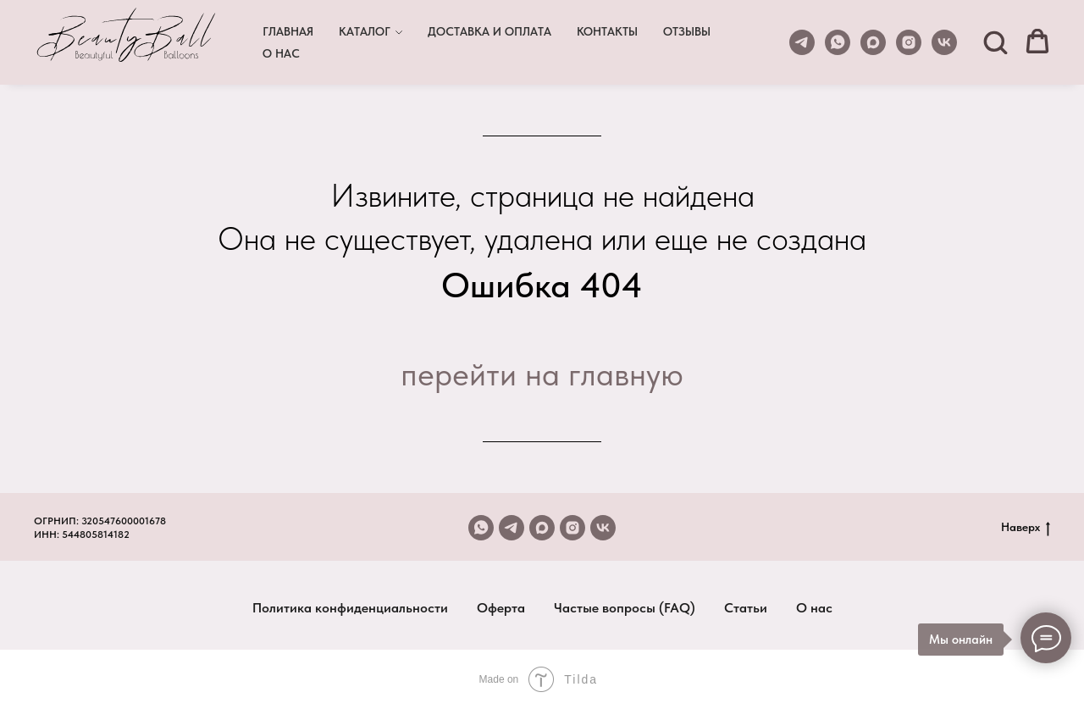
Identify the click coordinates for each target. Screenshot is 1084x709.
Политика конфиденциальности (350, 608)
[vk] (944, 42)
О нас (814, 608)
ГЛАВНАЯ (288, 31)
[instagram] (908, 42)
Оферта (501, 608)
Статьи (745, 608)
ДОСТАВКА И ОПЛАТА (489, 31)
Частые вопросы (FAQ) (624, 608)
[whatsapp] (837, 42)
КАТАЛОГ (364, 31)
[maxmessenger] (873, 42)
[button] (995, 41)
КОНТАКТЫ (607, 31)
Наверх (1025, 527)
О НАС (281, 53)
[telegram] (802, 42)
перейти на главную (542, 374)
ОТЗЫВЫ (687, 31)
